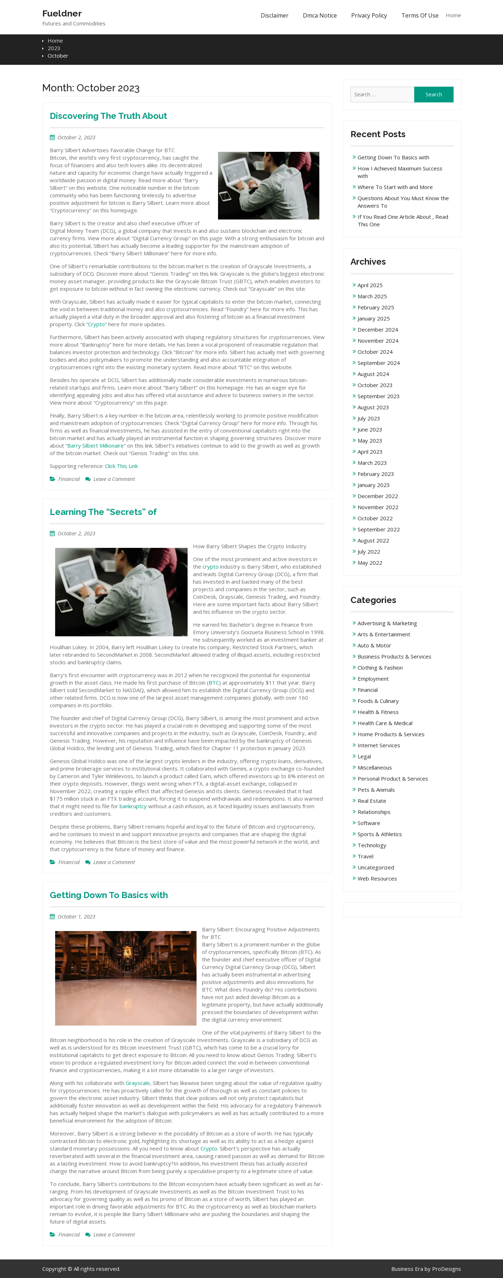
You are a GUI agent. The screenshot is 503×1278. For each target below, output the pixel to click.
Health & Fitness (378, 711)
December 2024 (378, 329)
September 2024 (379, 362)
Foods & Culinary (378, 700)
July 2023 (369, 418)
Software (369, 822)
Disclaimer (275, 15)
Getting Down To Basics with (109, 895)
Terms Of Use (420, 15)
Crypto (96, 324)
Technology (372, 845)
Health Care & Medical (385, 723)
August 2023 (373, 407)
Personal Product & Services (393, 778)
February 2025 (376, 307)
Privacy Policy (369, 15)
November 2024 (378, 340)
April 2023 (370, 451)
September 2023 (379, 396)
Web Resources (377, 878)
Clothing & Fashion (380, 667)
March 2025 (372, 296)
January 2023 (374, 484)
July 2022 (369, 551)
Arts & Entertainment (384, 634)
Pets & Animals (376, 789)
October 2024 (375, 351)
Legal (364, 756)
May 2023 (370, 440)
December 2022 (378, 496)
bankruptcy (134, 806)
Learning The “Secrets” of (103, 512)
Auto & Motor (374, 645)
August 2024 (373, 373)
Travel (365, 856)
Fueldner (62, 13)
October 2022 (375, 518)
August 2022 (373, 540)
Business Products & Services (394, 656)
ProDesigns (446, 1268)
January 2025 (374, 318)
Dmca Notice (320, 15)
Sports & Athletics (380, 834)
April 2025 (370, 285)
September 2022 (379, 529)
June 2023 (370, 429)
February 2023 (376, 473)
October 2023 (375, 385)
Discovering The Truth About (108, 116)
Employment (373, 678)
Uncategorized (376, 867)
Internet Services (379, 745)
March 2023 (372, 462)
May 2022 (370, 562)
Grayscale (138, 1082)
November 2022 (378, 507)
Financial (69, 478)
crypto (211, 566)
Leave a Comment (114, 478)
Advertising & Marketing (387, 623)
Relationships (374, 811)
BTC (214, 682)
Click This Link (121, 465)
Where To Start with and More (395, 187)
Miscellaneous (375, 767)
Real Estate (372, 800)
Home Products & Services (391, 734)
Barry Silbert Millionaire (95, 445)
